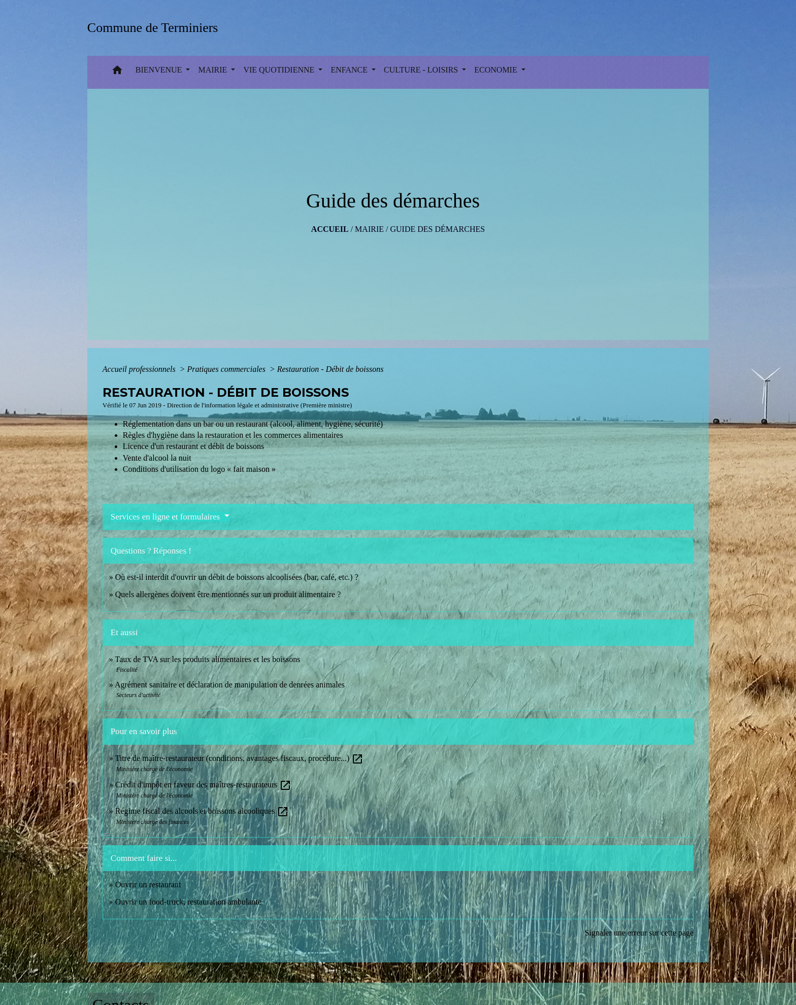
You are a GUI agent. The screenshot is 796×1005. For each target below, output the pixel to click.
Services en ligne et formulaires (166, 517)
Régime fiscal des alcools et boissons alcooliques (202, 811)
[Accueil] (156, 27)
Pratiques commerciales (227, 369)
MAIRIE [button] (213, 69)
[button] (117, 72)
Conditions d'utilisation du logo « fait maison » (199, 469)
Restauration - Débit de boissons (330, 369)
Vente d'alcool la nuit (157, 458)
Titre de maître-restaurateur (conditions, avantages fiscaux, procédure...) (239, 758)
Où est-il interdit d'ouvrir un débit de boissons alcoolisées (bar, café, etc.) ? (236, 577)
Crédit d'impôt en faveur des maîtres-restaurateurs (203, 784)
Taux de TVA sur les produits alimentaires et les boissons (208, 659)
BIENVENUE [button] (160, 69)
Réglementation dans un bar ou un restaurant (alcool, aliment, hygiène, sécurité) (253, 424)
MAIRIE (369, 229)
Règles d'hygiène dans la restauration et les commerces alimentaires (233, 435)
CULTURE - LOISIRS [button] (422, 69)
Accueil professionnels (140, 369)
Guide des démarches (437, 229)
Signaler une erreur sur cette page (639, 932)
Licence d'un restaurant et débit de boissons (193, 446)
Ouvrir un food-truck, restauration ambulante (188, 901)
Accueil (330, 229)
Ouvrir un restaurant (148, 884)
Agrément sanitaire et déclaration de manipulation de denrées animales (230, 684)
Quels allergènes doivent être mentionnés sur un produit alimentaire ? (228, 594)
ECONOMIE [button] (496, 69)
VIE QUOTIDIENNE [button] (279, 69)
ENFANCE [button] (350, 69)
